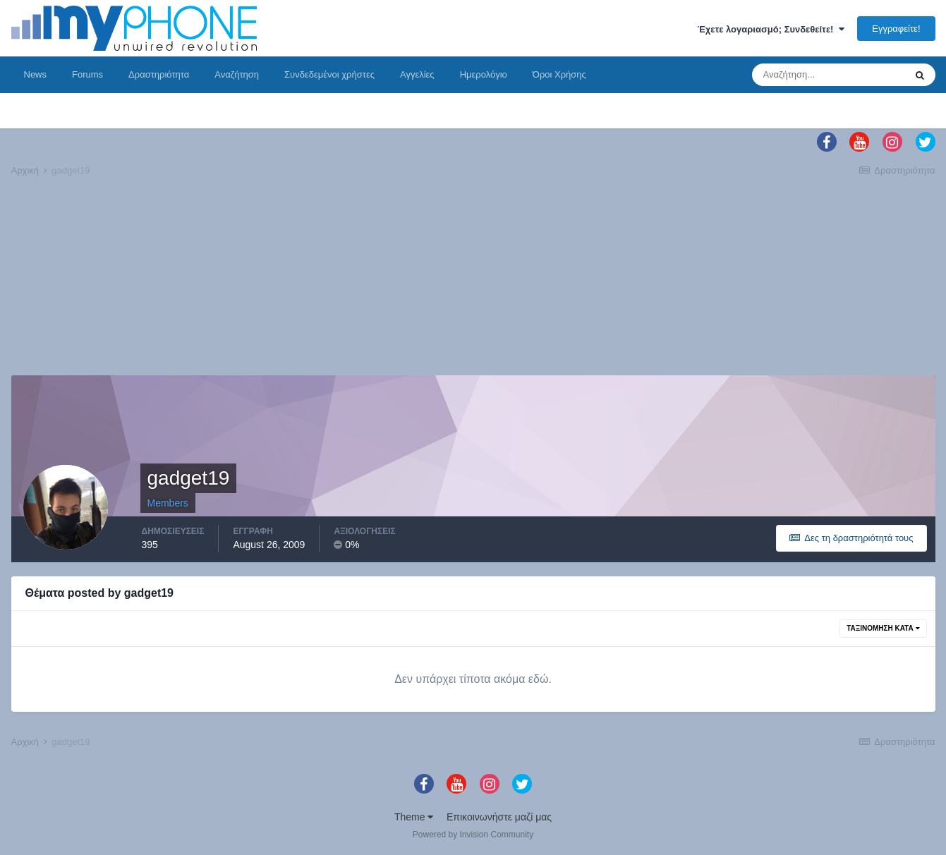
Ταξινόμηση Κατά (883, 628)
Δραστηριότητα (158, 74)
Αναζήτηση (236, 74)
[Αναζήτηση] (828, 74)
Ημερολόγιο (483, 74)
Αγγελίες (417, 74)
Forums (87, 74)
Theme (413, 817)
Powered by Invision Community (473, 834)
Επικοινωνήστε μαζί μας (499, 817)
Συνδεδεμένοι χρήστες (329, 74)
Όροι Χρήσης (559, 74)
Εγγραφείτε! (896, 28)
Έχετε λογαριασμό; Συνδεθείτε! (771, 29)
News (35, 74)
